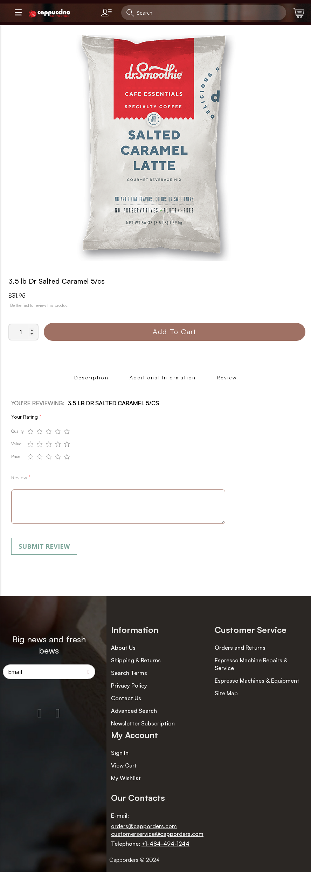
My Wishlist (126, 778)
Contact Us (126, 698)
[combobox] (203, 12)
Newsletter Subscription (143, 723)
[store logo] (62, 13)
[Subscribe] (89, 672)
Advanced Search (134, 710)
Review (227, 377)
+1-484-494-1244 (165, 843)
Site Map (226, 693)
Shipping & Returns (136, 660)
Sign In (120, 752)
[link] (108, 12)
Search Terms (129, 672)
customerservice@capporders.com (157, 833)
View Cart (124, 765)
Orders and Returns (240, 647)
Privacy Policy (129, 685)
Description (91, 377)
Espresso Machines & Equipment (257, 680)
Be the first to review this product (39, 305)
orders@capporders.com (144, 826)
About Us (123, 647)
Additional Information (163, 377)
